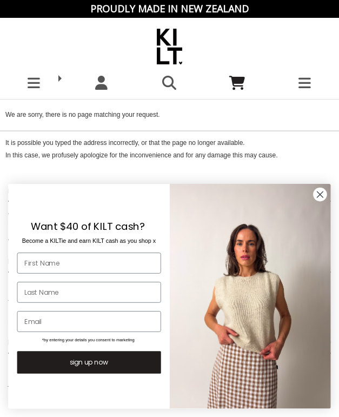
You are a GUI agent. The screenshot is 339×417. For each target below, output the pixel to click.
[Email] (89, 321)
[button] (34, 83)
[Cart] (237, 83)
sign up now (89, 362)
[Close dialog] (320, 194)
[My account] (101, 83)
